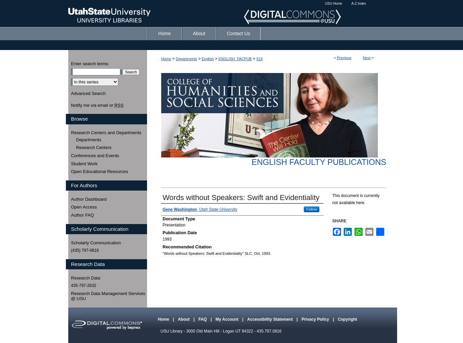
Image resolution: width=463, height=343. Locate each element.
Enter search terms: (90, 63)
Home (166, 59)
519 (260, 59)
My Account (228, 319)
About (184, 319)
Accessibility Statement (270, 319)
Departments (186, 59)
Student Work (84, 163)
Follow (311, 209)
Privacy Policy (315, 319)
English (208, 59)
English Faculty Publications (318, 162)
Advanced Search (88, 93)
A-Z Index (358, 3)
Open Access (84, 207)
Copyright (347, 319)
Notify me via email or (97, 105)
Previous (344, 58)
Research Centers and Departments (106, 132)
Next (367, 58)
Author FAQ (82, 215)
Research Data (85, 277)
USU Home (333, 3)
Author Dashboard (89, 199)
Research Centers (94, 147)
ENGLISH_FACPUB (235, 59)
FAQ (203, 319)
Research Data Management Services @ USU (108, 296)
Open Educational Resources (99, 171)
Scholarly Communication (96, 242)
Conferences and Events (95, 155)
